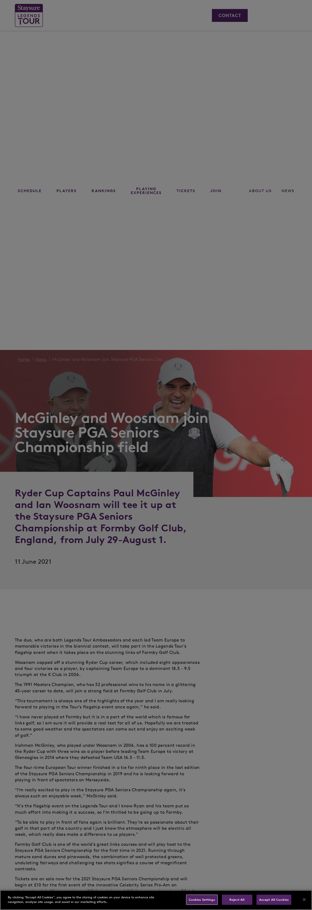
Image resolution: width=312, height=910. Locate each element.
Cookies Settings (202, 900)
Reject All (237, 900)
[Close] (304, 899)
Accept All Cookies (274, 900)
